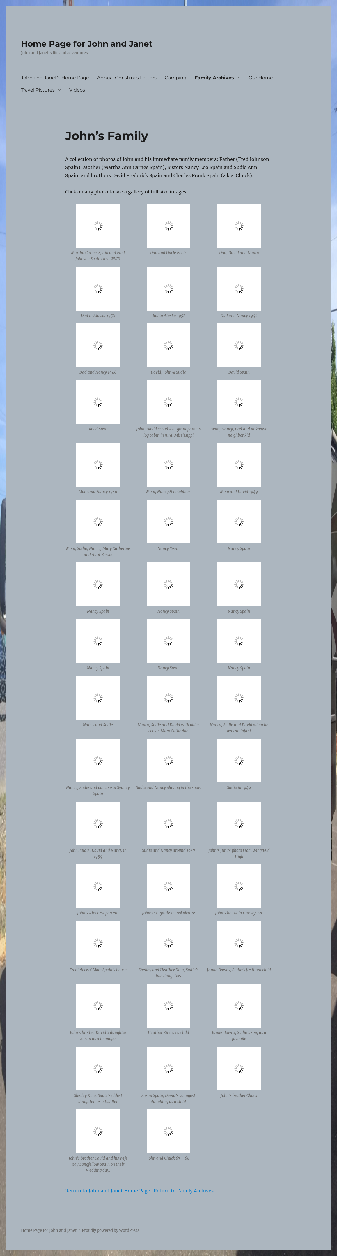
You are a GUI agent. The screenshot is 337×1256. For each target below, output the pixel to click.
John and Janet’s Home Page (55, 77)
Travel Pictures (38, 90)
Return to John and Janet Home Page (107, 1191)
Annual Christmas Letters (127, 77)
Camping (176, 77)
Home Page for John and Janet (86, 44)
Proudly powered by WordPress (110, 1230)
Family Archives (214, 77)
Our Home (261, 77)
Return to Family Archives (184, 1191)
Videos (77, 90)
